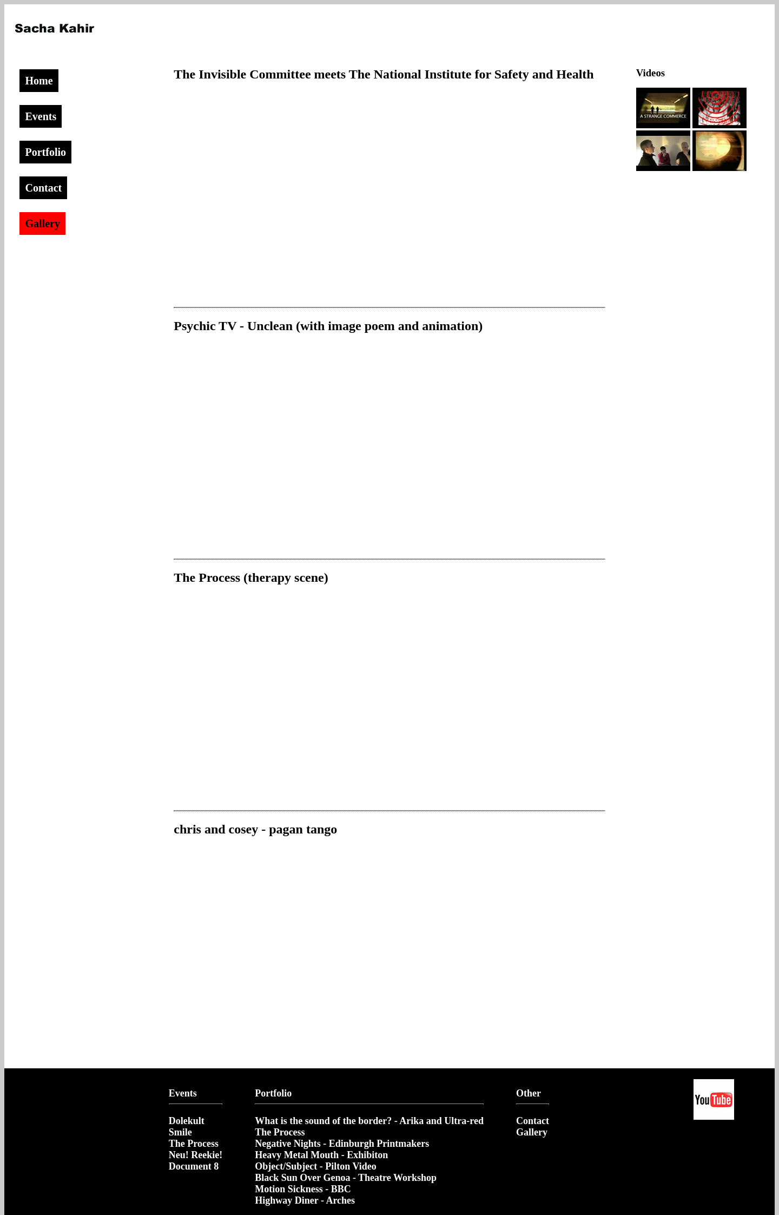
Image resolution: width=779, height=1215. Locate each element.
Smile (180, 1132)
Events (40, 116)
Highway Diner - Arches (305, 1200)
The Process (194, 1143)
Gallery (42, 223)
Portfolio (45, 152)
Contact (43, 188)
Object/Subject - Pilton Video (315, 1166)
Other (528, 1093)
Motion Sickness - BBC (303, 1189)
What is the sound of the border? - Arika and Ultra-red (369, 1120)
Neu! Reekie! (195, 1155)
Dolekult (186, 1120)
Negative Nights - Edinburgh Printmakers (342, 1143)
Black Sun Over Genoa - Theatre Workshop (346, 1177)
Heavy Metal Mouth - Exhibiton (321, 1155)
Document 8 (194, 1166)
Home (38, 81)
